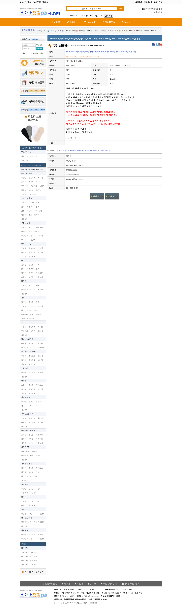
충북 (138, 30)
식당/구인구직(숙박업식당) (31, 165)
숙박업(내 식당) (27, 173)
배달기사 (32, 513)
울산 (88, 30)
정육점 (23, 509)
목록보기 (97, 196)
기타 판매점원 (39, 522)
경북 (109, 30)
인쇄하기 (112, 196)
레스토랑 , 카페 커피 (29, 430)
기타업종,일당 (26, 463)
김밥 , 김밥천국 (27, 339)
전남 (116, 30)
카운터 (31, 182)
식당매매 (24, 560)
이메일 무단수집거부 (109, 584)
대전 (81, 30)
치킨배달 (33, 156)
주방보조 (32, 177)
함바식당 (24, 530)
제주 (145, 30)
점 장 (38, 455)
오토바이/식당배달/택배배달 (32, 148)
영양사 (23, 190)
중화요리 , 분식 (27, 243)
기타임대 (33, 564)
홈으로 (138, 2)
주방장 (23, 177)
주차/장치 (38, 211)
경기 (45, 30)
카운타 (29, 211)
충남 (131, 30)
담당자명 (52, 156)
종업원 (23, 513)
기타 (23, 297)
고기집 (38, 190)
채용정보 (55, 22)
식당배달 (24, 156)
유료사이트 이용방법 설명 (152, 9)
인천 (52, 30)
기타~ (23, 480)
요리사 (23, 239)
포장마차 (24, 368)
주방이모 (24, 194)
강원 (95, 30)
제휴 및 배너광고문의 (33, 572)
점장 (23, 211)
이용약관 (66, 584)
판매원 (23, 422)
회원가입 (158, 2)
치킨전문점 (25, 447)
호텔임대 (33, 552)
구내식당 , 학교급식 (29, 351)
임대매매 (24, 548)
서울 (38, 30)
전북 (123, 30)
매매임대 (24, 544)
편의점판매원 (26, 522)
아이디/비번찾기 (37, 53)
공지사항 (158, 12)
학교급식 (24, 380)
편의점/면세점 (26, 517)
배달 (32, 455)
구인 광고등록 (89, 22)
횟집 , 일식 (25, 223)
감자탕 (36, 215)
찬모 (23, 206)
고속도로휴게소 (27, 414)
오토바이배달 (26, 152)
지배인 (38, 182)
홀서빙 (23, 182)
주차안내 (24, 186)
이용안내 (79, 584)
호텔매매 (24, 552)
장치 (32, 314)
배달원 (40, 248)
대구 (67, 30)
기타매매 (24, 564)
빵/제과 (24, 497)
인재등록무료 (109, 22)
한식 (23, 260)
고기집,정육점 (26, 198)
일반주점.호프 (26, 397)
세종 (152, 30)
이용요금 (126, 22)
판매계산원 (25, 451)
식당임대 (33, 560)
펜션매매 (24, 556)
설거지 (42, 186)
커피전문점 (25, 484)
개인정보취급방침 (50, 584)
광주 (74, 30)
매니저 (40, 235)
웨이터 (31, 190)
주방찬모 (33, 186)
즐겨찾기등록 (25, 2)
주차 (30, 215)
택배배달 (24, 160)
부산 (59, 30)
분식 (23, 322)
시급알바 (33, 194)
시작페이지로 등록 (40, 2)
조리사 (40, 177)
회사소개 (148, 2)
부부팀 (31, 277)
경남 (102, 30)
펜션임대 (33, 556)
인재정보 (71, 22)
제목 (51, 52)
